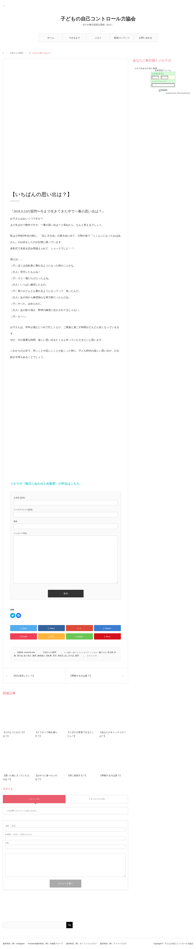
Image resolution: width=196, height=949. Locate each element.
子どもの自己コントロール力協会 (98, 19)
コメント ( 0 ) (34, 799)
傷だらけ (102, 652)
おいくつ (76, 652)
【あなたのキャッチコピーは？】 (112, 734)
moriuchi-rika (29, 652)
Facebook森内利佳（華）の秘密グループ (45, 944)
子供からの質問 (16, 53)
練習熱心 (41, 656)
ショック (85, 652)
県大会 (20, 656)
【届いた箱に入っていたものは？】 (16, 777)
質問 (77, 656)
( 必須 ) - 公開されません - (19, 834)
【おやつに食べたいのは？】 (46, 777)
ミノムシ (94, 652)
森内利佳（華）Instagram (14, 944)
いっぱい (68, 652)
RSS (5, 5)
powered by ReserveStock (178, 93)
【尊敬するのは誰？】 (110, 775)
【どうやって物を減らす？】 (46, 734)
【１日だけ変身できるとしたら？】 (80, 734)
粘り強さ (27, 656)
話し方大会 (69, 656)
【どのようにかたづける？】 (14, 734)
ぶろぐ (98, 38)
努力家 (110, 652)
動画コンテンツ (122, 38)
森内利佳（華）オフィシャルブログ (81, 944)
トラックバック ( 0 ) (97, 799)
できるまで (74, 38)
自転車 (49, 656)
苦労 (55, 656)
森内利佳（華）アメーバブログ (113, 944)
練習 (34, 656)
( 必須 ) (10, 826)
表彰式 (60, 656)
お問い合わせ (145, 38)
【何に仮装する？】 (77, 775)
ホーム (50, 38)
